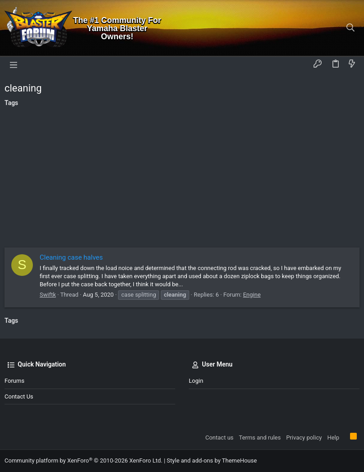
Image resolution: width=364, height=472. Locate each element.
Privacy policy (304, 437)
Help (333, 437)
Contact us (19, 396)
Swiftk (48, 294)
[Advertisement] (182, 180)
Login (196, 380)
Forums (14, 380)
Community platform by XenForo (83, 460)
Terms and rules (260, 437)
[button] (14, 64)
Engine (251, 294)
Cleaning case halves (71, 257)
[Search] (350, 28)
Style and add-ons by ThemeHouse (212, 460)
